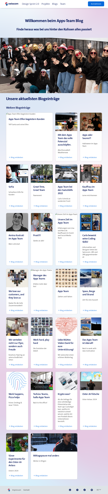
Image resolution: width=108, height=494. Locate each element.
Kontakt (26, 490)
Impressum (16, 490)
